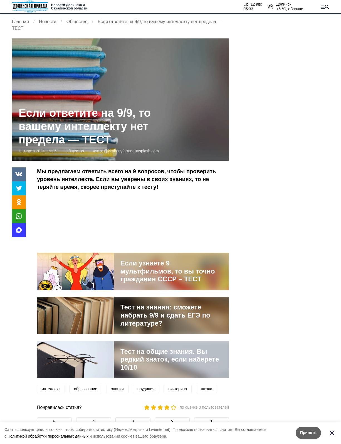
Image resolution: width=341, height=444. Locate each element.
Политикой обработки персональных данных (48, 436)
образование (85, 389)
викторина (177, 389)
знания (117, 389)
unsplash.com (147, 151)
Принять (308, 432)
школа (206, 389)
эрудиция (146, 389)
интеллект (51, 389)
